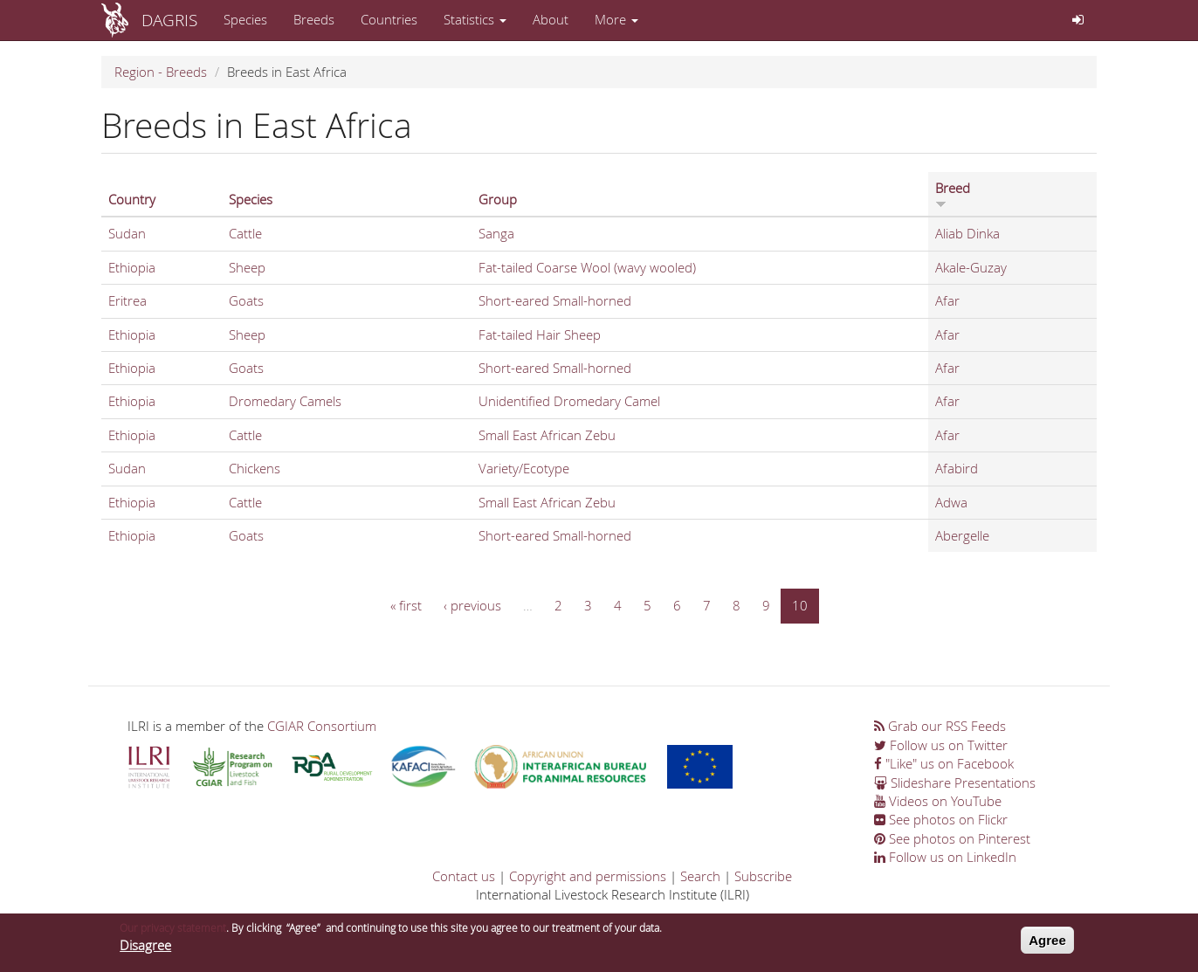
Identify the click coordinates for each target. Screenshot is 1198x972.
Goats (246, 300)
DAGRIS (169, 20)
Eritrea (127, 300)
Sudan (127, 233)
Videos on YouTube (938, 801)
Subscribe (763, 876)
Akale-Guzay (971, 267)
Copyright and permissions (587, 876)
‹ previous (472, 605)
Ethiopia (131, 267)
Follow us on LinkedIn (945, 856)
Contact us (463, 876)
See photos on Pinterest (952, 838)
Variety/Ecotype (524, 468)
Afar (947, 300)
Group (498, 199)
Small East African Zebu (547, 435)
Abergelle (962, 535)
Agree (1047, 945)
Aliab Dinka (967, 233)
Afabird (956, 468)
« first (406, 605)
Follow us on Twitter (941, 745)
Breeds (313, 19)
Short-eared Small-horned (555, 300)
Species (245, 19)
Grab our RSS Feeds (940, 725)
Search (700, 876)
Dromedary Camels (285, 401)
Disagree (145, 951)
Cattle (245, 233)
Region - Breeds (160, 71)
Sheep (247, 267)
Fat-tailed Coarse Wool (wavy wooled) (587, 267)
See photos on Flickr (941, 819)
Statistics (475, 19)
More (616, 19)
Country (131, 199)
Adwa (951, 502)
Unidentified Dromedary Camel (569, 401)
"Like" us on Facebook (944, 763)
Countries (389, 19)
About (550, 19)
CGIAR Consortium (321, 725)
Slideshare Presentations (955, 782)
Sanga (496, 233)
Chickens (254, 468)
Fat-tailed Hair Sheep (540, 334)
